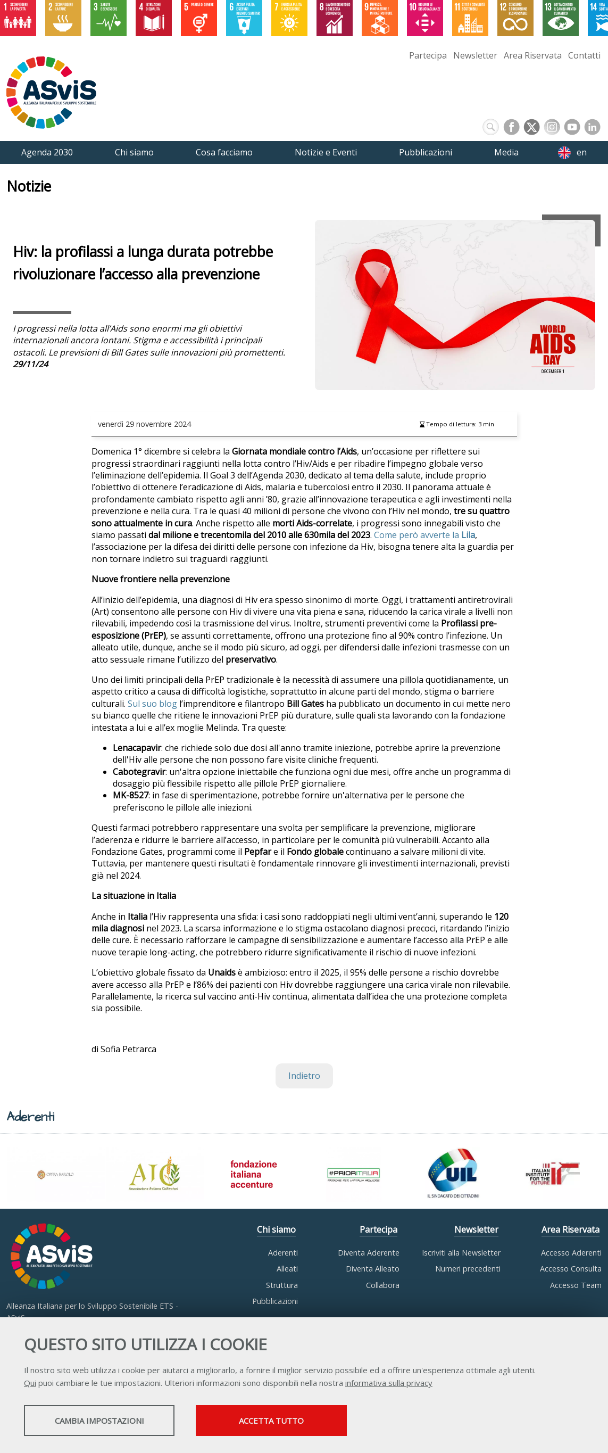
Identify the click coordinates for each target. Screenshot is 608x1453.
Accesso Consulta (571, 1269)
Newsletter (475, 55)
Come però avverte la (424, 535)
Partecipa (428, 55)
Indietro (304, 1076)
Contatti (584, 55)
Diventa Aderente (368, 1253)
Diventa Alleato (372, 1269)
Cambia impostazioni (108, 1421)
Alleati (287, 1269)
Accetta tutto (299, 1421)
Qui (30, 1383)
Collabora (382, 1285)
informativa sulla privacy (388, 1383)
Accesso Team (576, 1285)
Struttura (282, 1285)
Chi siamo (276, 1229)
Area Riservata (533, 55)
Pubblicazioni (275, 1301)
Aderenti (283, 1253)
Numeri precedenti (468, 1269)
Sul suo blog (152, 703)
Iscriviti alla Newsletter (461, 1253)
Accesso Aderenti (571, 1253)
